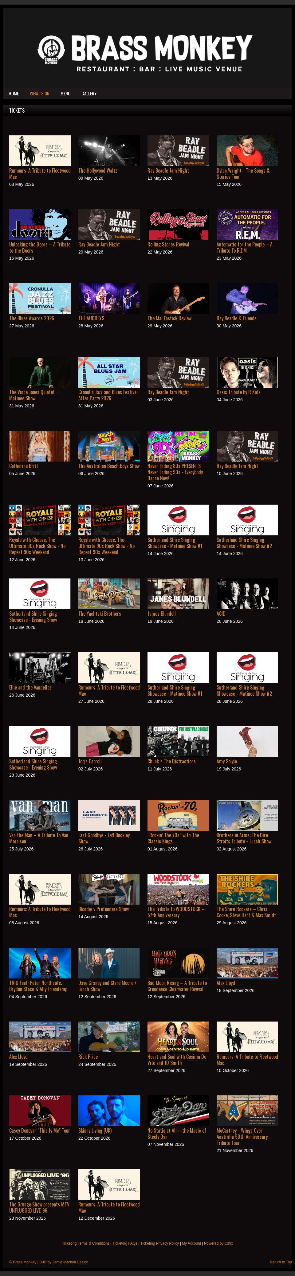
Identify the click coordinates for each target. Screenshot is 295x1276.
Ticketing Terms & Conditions (86, 1243)
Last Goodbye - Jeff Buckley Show (104, 838)
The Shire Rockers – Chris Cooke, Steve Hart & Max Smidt (246, 912)
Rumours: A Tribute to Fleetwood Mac (40, 173)
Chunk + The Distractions (172, 761)
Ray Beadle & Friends (237, 318)
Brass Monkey (24, 1262)
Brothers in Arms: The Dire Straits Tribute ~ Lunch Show (244, 838)
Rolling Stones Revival (168, 244)
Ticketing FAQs (124, 1243)
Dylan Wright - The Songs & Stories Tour (243, 173)
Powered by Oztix (218, 1243)
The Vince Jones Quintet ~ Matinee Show (33, 395)
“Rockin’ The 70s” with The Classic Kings (173, 838)
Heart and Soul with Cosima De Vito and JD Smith (177, 1059)
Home (14, 93)
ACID (221, 613)
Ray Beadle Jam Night (168, 170)
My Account (191, 1243)
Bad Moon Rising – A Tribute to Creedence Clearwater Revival (177, 986)
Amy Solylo (227, 761)
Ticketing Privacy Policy (159, 1243)
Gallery (88, 93)
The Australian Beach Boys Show (109, 466)
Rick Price (88, 1056)
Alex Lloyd (226, 982)
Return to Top (281, 1262)
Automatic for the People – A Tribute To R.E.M (245, 247)
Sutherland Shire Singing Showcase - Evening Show (33, 616)
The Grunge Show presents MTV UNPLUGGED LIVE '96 (39, 1207)
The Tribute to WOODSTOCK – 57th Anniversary (176, 912)
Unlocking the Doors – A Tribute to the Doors (39, 247)
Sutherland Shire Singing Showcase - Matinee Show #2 (244, 543)
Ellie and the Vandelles (30, 687)
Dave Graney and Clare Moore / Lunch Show (107, 986)
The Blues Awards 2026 (31, 318)
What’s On (39, 93)
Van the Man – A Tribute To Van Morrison (38, 838)
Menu (65, 93)
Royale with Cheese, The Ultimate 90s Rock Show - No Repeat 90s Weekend (37, 546)
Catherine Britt (23, 466)
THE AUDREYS (91, 318)
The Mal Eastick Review (169, 318)
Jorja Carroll (90, 761)
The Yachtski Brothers (99, 613)
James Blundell (162, 613)
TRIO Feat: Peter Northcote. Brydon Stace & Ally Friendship (38, 986)
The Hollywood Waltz (97, 170)
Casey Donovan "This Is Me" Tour (39, 1130)
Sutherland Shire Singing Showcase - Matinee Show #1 (175, 543)
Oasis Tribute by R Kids (239, 392)
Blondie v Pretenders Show (103, 909)
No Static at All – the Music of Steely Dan (177, 1133)
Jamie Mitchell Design (70, 1262)
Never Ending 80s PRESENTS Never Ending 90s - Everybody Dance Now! (175, 472)
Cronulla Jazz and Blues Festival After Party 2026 (108, 395)
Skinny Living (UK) (95, 1130)
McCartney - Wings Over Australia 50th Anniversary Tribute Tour (242, 1136)
